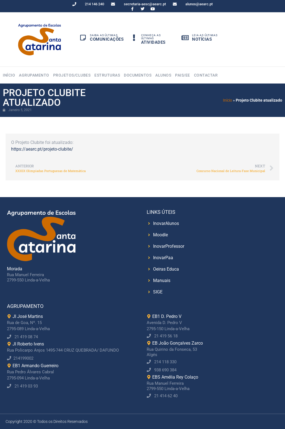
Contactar (206, 75)
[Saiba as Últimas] (83, 38)
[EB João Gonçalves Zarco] (149, 343)
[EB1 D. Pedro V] (149, 316)
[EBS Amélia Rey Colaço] (149, 377)
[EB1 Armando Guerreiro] (9, 366)
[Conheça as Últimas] (134, 40)
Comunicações (107, 39)
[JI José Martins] (9, 316)
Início (9, 75)
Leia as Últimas (204, 35)
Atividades (153, 42)
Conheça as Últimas (151, 37)
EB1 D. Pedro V (166, 316)
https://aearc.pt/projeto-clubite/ (42, 149)
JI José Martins (28, 316)
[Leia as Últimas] (185, 38)
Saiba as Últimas (104, 35)
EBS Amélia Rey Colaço (175, 377)
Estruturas (107, 75)
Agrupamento (34, 75)
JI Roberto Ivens (28, 344)
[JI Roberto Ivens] (9, 344)
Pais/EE (182, 75)
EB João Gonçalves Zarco (177, 343)
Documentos (137, 75)
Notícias (202, 39)
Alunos (163, 75)
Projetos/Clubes (72, 75)
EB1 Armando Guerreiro (35, 365)
